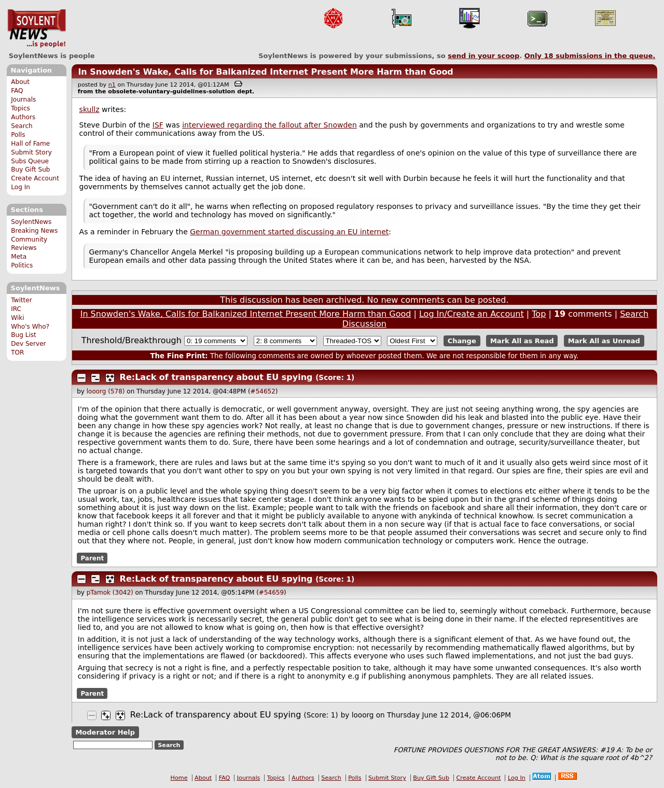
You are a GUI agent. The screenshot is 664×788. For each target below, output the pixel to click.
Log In (20, 187)
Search (22, 126)
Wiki (17, 317)
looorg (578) (106, 391)
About (20, 82)
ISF (158, 125)
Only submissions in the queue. (590, 56)
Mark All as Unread (604, 341)
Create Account (35, 178)
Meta (18, 256)
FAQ (17, 90)
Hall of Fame (30, 143)
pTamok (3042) (110, 592)
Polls (18, 134)
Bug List (23, 335)
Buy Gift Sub (30, 169)
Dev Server (28, 343)
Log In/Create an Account (471, 314)
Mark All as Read (522, 341)
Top (539, 314)
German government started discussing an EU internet (289, 232)
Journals (23, 99)
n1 (112, 84)
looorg (363, 715)
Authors (23, 117)
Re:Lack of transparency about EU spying (216, 377)
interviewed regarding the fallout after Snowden (269, 125)
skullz (89, 109)
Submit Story (31, 152)
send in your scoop (483, 56)
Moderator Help (105, 732)
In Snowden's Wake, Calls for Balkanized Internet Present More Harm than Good (265, 72)
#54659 (271, 592)
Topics (20, 108)
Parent (92, 557)
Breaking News (34, 230)
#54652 (263, 391)
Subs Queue (30, 161)
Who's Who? (30, 326)
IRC (16, 309)
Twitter (21, 300)
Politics (22, 265)
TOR (17, 352)
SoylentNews (36, 28)
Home (179, 778)
